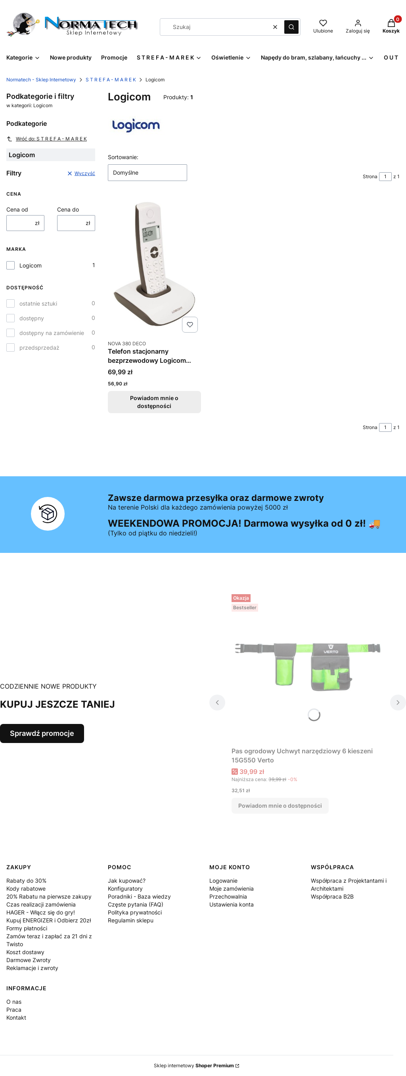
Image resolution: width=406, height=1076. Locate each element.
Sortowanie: (123, 157)
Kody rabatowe (26, 888)
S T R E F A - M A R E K (111, 80)
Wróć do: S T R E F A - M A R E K (46, 139)
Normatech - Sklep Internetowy (41, 80)
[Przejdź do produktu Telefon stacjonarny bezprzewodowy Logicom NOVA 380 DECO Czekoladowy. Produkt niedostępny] (154, 266)
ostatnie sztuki (38, 303)
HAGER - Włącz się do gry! (40, 912)
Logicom (30, 265)
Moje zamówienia (231, 888)
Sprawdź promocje (42, 733)
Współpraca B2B (332, 896)
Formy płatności (26, 928)
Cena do (68, 209)
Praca (13, 1009)
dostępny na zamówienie (51, 332)
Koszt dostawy (25, 952)
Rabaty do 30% (26, 880)
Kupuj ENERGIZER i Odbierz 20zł (48, 920)
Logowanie (223, 880)
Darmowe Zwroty (28, 960)
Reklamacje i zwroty (32, 967)
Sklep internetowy (194, 1065)
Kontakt (16, 1017)
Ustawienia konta (231, 904)
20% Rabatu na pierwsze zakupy (49, 896)
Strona (370, 176)
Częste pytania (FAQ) (135, 904)
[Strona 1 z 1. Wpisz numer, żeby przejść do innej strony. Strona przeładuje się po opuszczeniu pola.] (385, 176)
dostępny (31, 318)
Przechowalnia (228, 896)
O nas (13, 1001)
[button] (291, 27)
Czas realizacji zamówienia (41, 904)
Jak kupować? (127, 880)
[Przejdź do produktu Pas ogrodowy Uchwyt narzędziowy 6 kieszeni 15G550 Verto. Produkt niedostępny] (308, 667)
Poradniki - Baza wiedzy (139, 896)
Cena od (17, 209)
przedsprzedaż (39, 347)
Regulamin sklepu (130, 920)
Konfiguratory (125, 888)
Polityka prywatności (135, 912)
